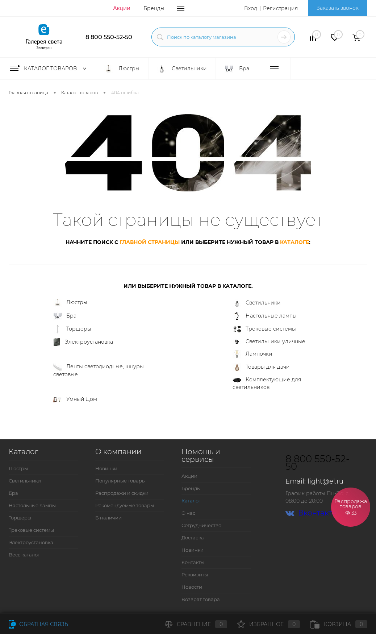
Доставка (192, 537)
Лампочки (252, 354)
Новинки (106, 468)
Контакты (192, 562)
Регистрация (280, 8)
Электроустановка (83, 342)
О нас (188, 513)
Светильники (257, 303)
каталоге (294, 242)
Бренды (153, 8)
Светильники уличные (269, 341)
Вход (250, 8)
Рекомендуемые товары (124, 505)
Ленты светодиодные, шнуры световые (98, 370)
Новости (191, 587)
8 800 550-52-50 (108, 37)
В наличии (108, 518)
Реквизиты (194, 574)
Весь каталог (24, 555)
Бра (64, 316)
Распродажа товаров (350, 506)
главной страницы (150, 242)
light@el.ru (325, 481)
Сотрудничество (201, 525)
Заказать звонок (338, 8)
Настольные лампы (265, 316)
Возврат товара (200, 599)
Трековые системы (264, 329)
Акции (121, 8)
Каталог (191, 501)
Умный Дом (75, 399)
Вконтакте (310, 513)
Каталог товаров (50, 68)
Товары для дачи (261, 367)
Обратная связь (38, 624)
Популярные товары (120, 481)
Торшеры (72, 329)
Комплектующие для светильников (267, 383)
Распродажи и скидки (122, 493)
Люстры (70, 303)
